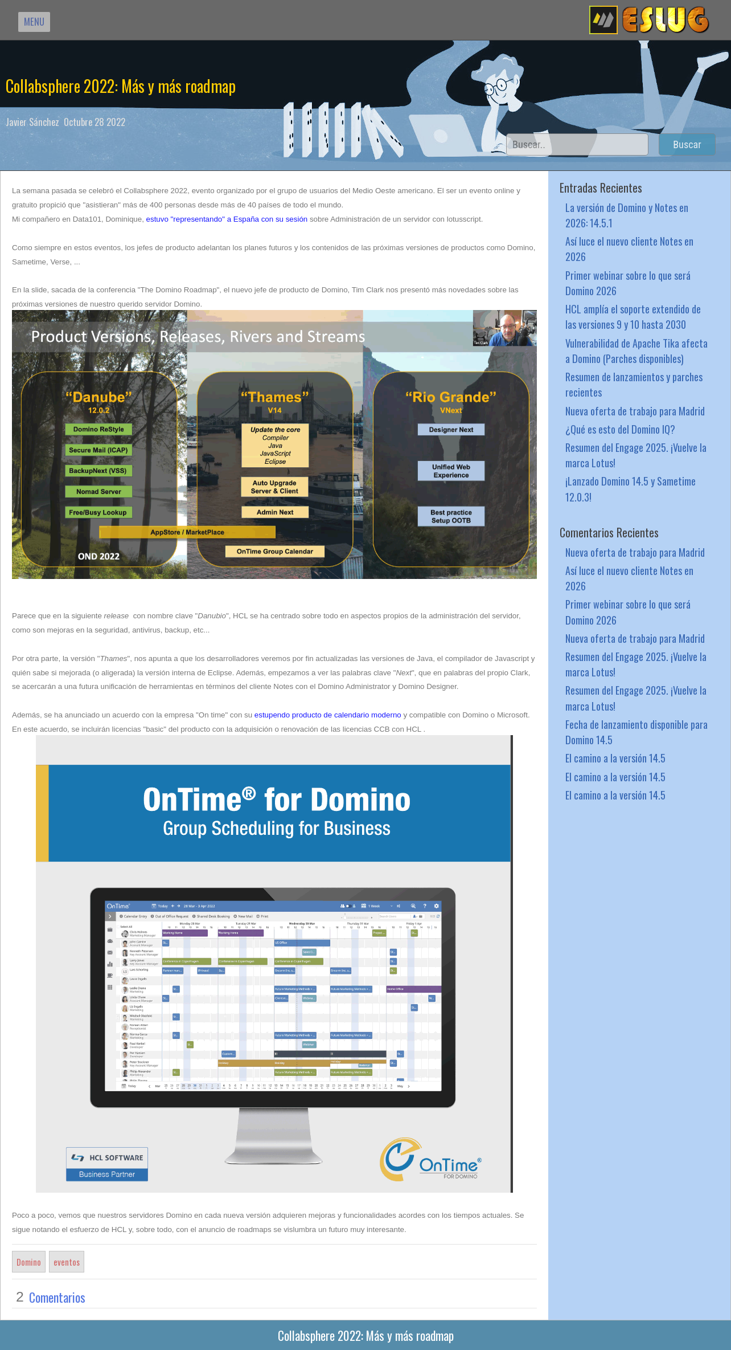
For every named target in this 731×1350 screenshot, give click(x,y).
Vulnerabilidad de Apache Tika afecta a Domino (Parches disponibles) (636, 350)
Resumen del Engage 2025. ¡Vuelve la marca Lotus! (636, 454)
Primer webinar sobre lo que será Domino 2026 (628, 282)
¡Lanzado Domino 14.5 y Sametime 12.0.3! (630, 488)
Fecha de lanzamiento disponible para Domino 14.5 (636, 731)
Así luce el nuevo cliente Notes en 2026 (629, 248)
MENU (34, 21)
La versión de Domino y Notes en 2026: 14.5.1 (626, 214)
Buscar (687, 144)
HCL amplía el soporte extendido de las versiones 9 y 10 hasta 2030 (633, 316)
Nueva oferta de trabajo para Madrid (635, 410)
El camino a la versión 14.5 (615, 757)
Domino (29, 1261)
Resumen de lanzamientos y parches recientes (634, 384)
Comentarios (57, 1297)
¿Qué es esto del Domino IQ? (620, 429)
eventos (67, 1261)
